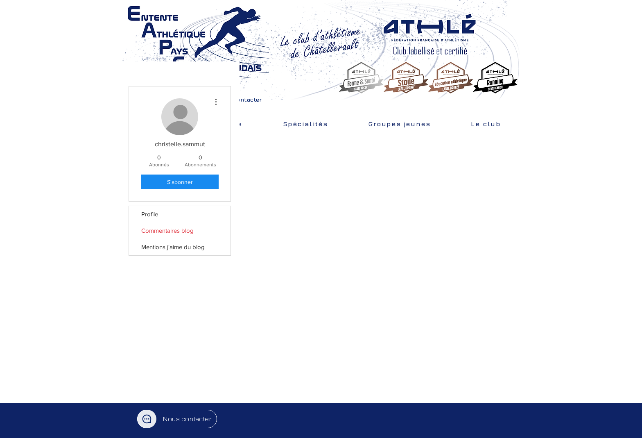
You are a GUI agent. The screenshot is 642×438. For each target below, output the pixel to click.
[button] (240, 99)
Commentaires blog (167, 230)
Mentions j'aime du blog (173, 246)
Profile (149, 214)
